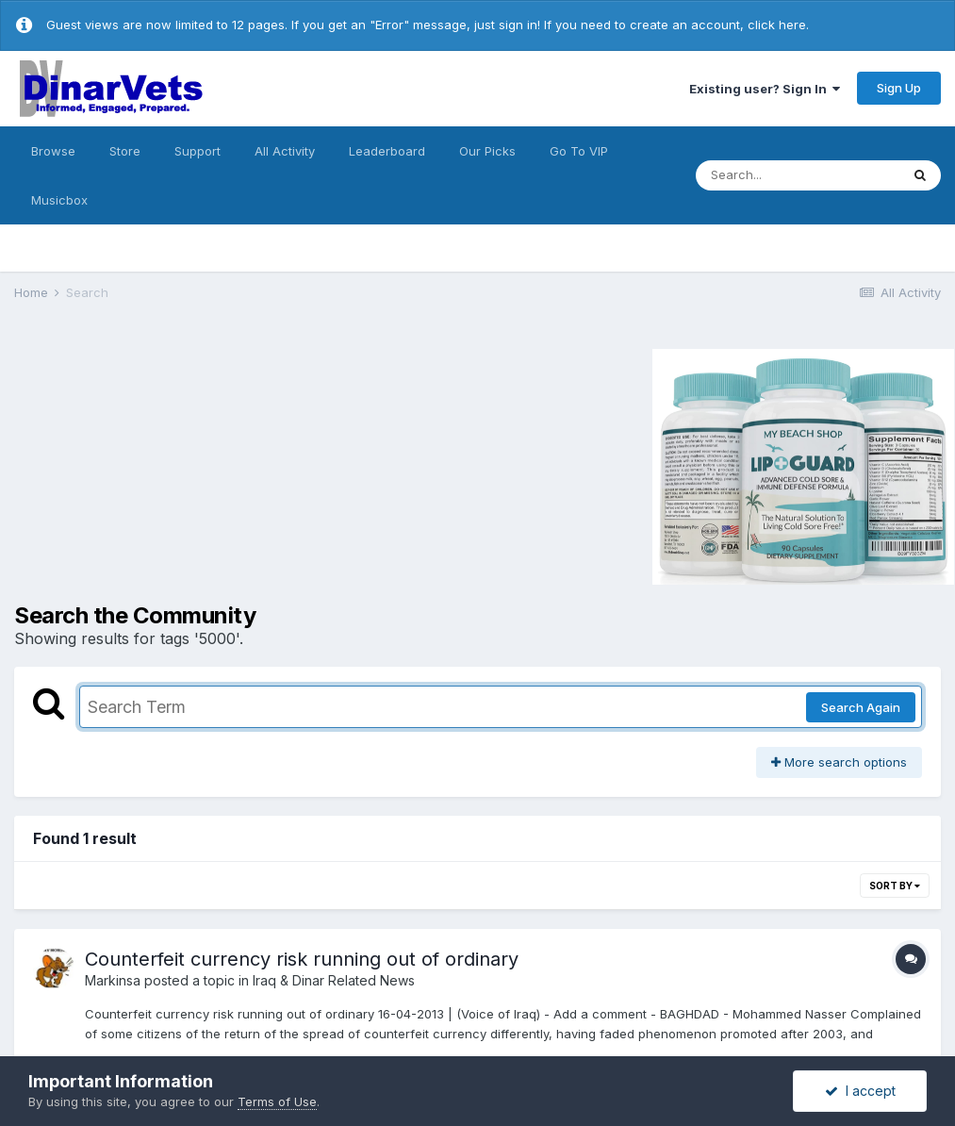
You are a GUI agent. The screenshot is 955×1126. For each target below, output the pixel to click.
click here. (778, 24)
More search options (839, 762)
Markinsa (112, 980)
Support (197, 150)
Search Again (860, 707)
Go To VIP (579, 150)
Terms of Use (277, 1101)
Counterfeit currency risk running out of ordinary (302, 959)
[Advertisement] (173, 464)
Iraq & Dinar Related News (334, 980)
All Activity (285, 150)
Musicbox (59, 199)
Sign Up (899, 87)
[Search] (797, 175)
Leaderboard (387, 150)
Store (124, 150)
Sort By (894, 885)
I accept (860, 1091)
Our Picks (487, 150)
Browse (53, 150)
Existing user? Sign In (764, 88)
